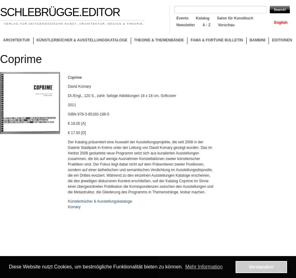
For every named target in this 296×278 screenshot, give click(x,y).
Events (182, 18)
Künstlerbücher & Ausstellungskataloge (81, 40)
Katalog (202, 18)
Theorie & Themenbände (157, 41)
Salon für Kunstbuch (235, 18)
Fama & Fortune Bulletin (217, 40)
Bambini (257, 40)
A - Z (207, 25)
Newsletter (185, 25)
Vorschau (226, 25)
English (280, 22)
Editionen (282, 40)
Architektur (16, 40)
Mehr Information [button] (204, 266)
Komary (74, 207)
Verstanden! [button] (261, 266)
